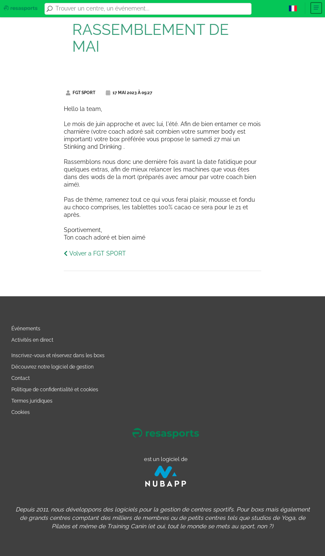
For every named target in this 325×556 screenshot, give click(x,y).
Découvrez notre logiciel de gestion (52, 367)
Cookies (20, 412)
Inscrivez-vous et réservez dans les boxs (58, 355)
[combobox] (152, 8)
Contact (20, 378)
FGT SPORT (80, 92)
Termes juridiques (31, 401)
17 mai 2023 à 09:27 (129, 92)
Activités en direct (32, 340)
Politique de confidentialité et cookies (54, 389)
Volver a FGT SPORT (95, 253)
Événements (25, 328)
